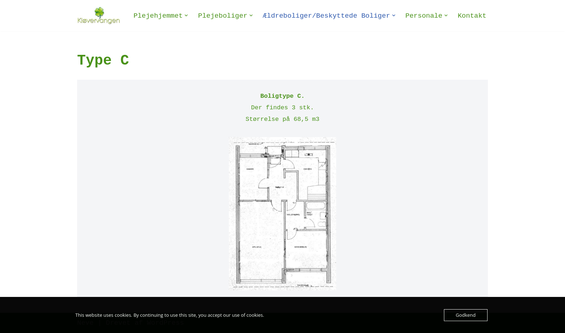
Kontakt (472, 16)
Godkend (466, 315)
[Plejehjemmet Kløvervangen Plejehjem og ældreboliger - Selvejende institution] (98, 15)
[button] (186, 15)
